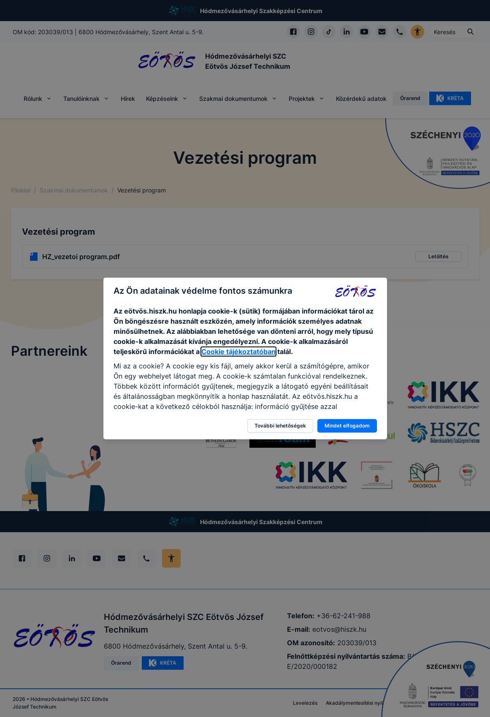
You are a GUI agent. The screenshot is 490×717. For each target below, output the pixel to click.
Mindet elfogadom (347, 425)
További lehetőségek (280, 425)
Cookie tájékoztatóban (238, 351)
